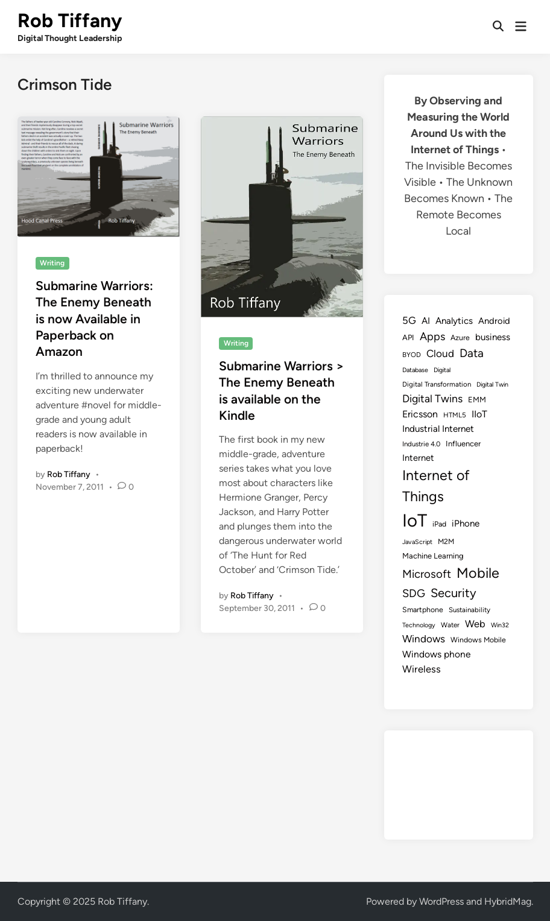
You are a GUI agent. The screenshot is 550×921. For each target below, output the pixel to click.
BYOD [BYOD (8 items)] (411, 354)
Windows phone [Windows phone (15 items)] (436, 654)
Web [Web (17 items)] (475, 624)
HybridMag (507, 901)
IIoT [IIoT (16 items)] (479, 414)
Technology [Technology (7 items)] (418, 625)
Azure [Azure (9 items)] (460, 337)
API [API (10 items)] (408, 337)
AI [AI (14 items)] (426, 320)
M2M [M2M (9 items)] (446, 541)
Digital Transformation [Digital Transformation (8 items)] (436, 384)
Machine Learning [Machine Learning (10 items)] (433, 555)
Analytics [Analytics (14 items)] (454, 320)
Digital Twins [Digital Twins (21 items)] (432, 398)
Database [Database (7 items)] (415, 370)
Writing (52, 263)
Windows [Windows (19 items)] (423, 639)
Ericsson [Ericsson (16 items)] (420, 414)
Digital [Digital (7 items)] (442, 370)
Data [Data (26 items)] (472, 353)
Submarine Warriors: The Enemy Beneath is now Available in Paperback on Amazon (94, 318)
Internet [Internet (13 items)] (418, 457)
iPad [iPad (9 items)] (439, 523)
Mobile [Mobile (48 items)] (478, 573)
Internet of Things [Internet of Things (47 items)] (436, 486)
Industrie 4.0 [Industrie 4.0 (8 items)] (421, 444)
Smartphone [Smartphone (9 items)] (422, 609)
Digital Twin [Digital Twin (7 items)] (492, 384)
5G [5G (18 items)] (409, 320)
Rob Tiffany (69, 20)
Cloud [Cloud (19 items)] (440, 353)
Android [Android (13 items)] (494, 320)
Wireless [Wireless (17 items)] (421, 669)
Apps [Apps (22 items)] (432, 336)
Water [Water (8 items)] (450, 625)
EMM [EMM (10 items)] (477, 399)
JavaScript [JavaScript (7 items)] (417, 542)
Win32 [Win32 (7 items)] (500, 625)
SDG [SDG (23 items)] (413, 593)
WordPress (441, 901)
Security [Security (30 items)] (453, 593)
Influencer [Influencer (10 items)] (463, 443)
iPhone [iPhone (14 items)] (465, 523)
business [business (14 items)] (492, 337)
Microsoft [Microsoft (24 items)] (426, 574)
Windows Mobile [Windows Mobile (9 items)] (478, 639)
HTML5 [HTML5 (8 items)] (454, 415)
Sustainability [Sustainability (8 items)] (469, 610)
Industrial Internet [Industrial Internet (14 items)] (438, 428)
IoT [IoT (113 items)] (414, 520)
